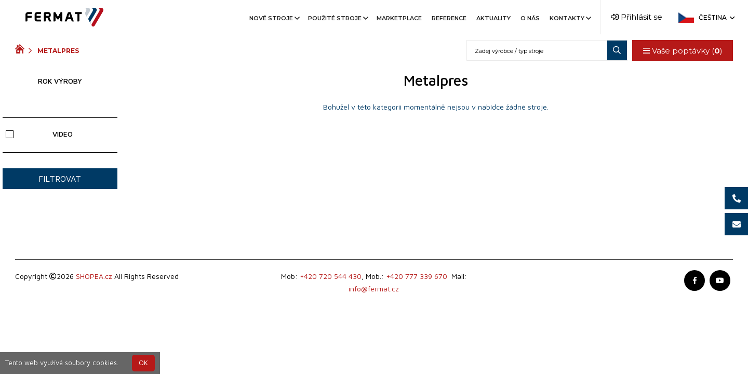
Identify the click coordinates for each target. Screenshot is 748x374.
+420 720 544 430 (331, 276)
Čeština (716, 17)
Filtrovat (59, 178)
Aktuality (493, 18)
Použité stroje (337, 18)
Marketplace (399, 18)
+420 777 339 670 (416, 276)
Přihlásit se (636, 17)
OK (143, 363)
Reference (449, 18)
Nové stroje (273, 18)
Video (39, 133)
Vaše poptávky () (682, 51)
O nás (530, 18)
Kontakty (570, 18)
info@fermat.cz (374, 288)
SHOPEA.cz (94, 276)
